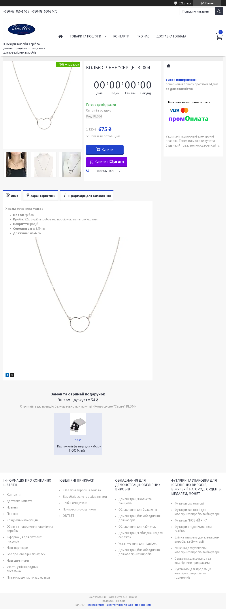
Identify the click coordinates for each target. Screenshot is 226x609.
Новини (12, 507)
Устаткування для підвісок (137, 543)
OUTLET (69, 516)
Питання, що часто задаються (28, 577)
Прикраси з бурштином (79, 509)
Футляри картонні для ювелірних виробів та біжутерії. (197, 512)
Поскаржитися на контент (102, 604)
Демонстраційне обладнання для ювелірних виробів (139, 552)
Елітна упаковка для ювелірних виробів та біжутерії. (197, 539)
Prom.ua (132, 596)
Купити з (109, 161)
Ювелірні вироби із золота (82, 490)
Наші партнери (17, 548)
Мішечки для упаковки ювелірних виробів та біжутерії (197, 550)
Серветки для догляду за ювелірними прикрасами (193, 560)
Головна (60, 36)
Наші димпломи (18, 560)
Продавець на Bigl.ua (113, 600)
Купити (107, 149)
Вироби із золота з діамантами (85, 496)
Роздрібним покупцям (22, 520)
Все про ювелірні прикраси (26, 554)
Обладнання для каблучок (137, 526)
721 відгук (185, 3)
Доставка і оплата (171, 36)
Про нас (142, 36)
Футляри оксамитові (189, 503)
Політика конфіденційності (135, 604)
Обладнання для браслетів (138, 509)
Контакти (121, 36)
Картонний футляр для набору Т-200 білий (79, 448)
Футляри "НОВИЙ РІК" (191, 520)
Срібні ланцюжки (75, 503)
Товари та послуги (85, 36)
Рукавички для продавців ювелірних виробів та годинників (193, 573)
